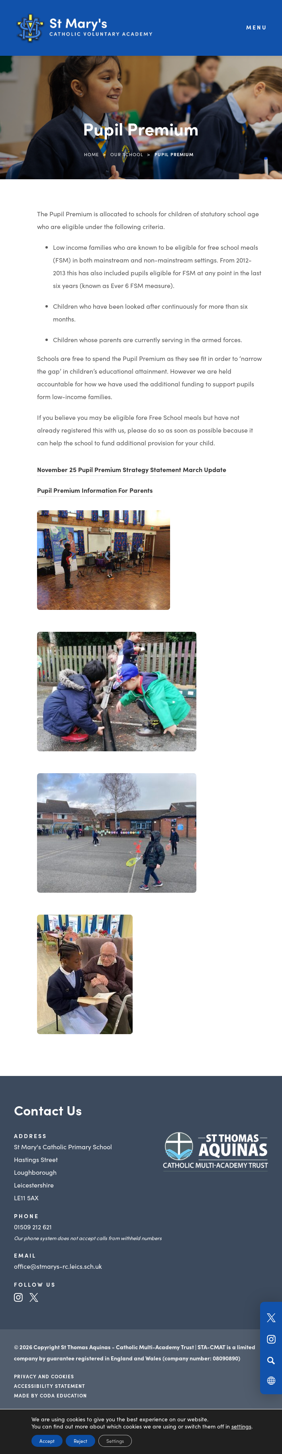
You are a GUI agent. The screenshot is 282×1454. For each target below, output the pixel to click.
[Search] (271, 1360)
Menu (256, 27)
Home (91, 154)
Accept (47, 1440)
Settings (115, 1440)
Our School (126, 154)
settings (241, 1426)
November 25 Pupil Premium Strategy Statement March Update (131, 470)
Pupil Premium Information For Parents (95, 491)
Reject (80, 1440)
